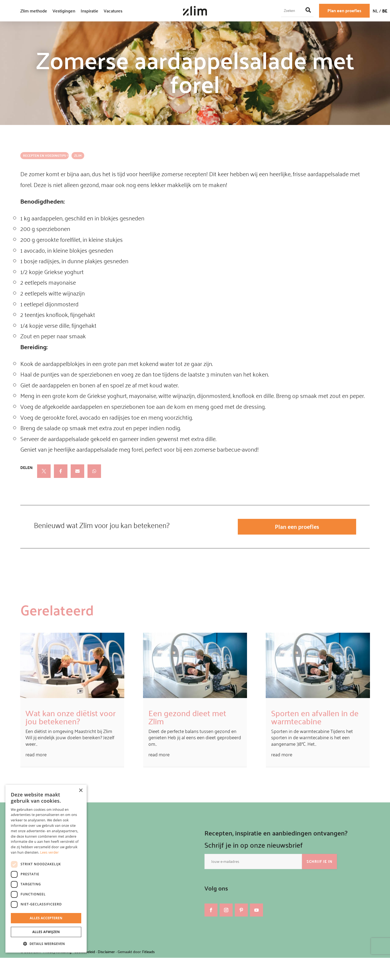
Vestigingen (64, 10)
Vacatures (113, 11)
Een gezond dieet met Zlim (187, 717)
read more (36, 754)
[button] (46, 944)
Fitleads (148, 952)
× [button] (81, 791)
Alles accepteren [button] (46, 918)
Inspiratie (89, 11)
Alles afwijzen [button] (46, 932)
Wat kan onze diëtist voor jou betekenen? (70, 717)
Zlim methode (33, 10)
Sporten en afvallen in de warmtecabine (315, 717)
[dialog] (46, 869)
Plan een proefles (344, 10)
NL (375, 11)
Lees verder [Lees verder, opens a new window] (49, 852)
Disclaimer (106, 952)
